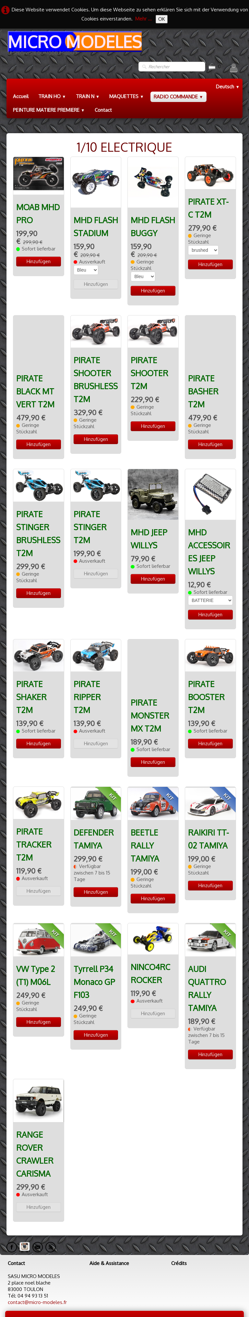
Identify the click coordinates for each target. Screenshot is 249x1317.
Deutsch (228, 86)
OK (161, 19)
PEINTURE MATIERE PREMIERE (49, 110)
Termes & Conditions (215, 1295)
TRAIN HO (52, 96)
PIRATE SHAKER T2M (31, 692)
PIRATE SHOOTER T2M (149, 373)
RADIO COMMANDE (178, 97)
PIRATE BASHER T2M (203, 347)
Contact (103, 110)
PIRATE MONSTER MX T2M (150, 666)
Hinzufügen (39, 261)
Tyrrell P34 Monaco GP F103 (94, 958)
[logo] (74, 45)
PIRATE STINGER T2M (90, 522)
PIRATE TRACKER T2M (34, 821)
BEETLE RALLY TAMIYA (145, 822)
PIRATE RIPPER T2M (87, 692)
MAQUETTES (126, 96)
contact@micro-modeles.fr (37, 1278)
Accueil (21, 96)
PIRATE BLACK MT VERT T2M (35, 347)
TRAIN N (88, 96)
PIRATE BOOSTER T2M (206, 692)
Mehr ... (143, 19)
